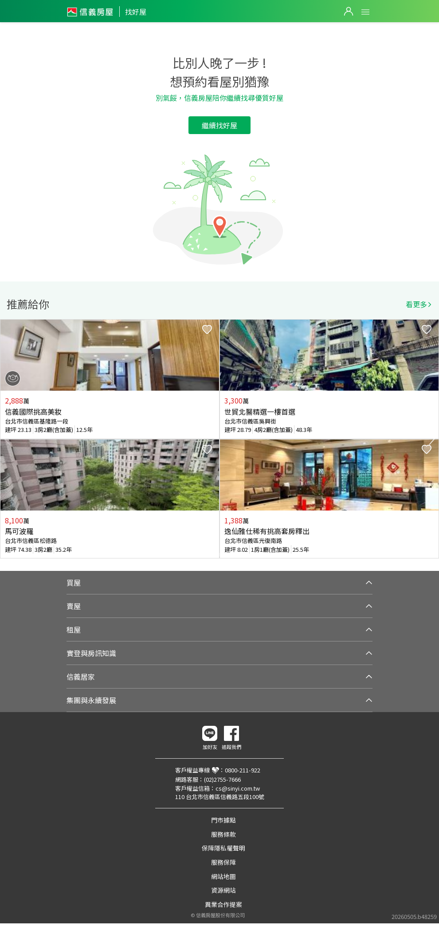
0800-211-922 (242, 770)
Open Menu (365, 12)
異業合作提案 (223, 904)
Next (432, 439)
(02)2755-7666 (222, 779)
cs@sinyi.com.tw (238, 788)
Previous (7, 439)
